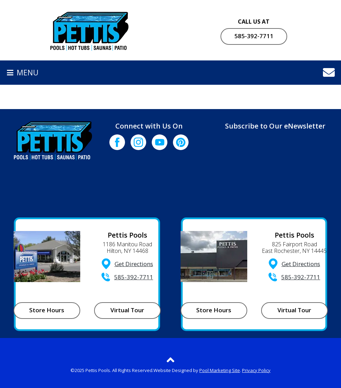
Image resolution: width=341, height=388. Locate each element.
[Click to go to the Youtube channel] (159, 142)
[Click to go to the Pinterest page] (181, 142)
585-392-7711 (253, 36)
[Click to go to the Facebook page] (117, 142)
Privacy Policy (256, 370)
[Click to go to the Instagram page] (138, 142)
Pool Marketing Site (219, 370)
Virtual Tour (127, 310)
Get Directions (134, 264)
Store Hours (46, 310)
